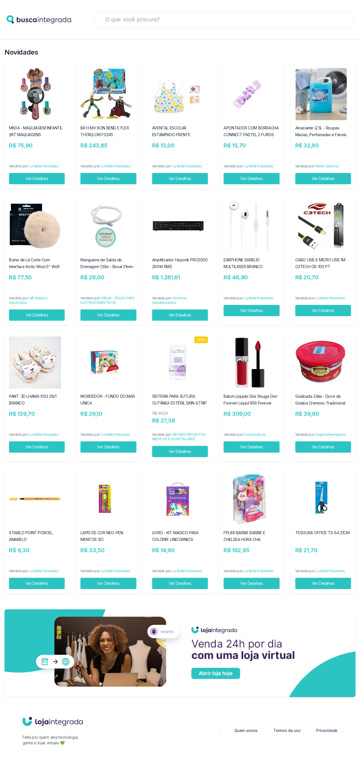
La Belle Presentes (44, 166)
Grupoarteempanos (331, 434)
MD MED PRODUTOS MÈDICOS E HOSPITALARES (179, 436)
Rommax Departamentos (169, 300)
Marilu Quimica (327, 166)
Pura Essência (255, 434)
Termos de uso (286, 730)
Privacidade (327, 730)
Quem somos (246, 730)
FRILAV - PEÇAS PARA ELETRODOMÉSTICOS (107, 300)
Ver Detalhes (37, 178)
